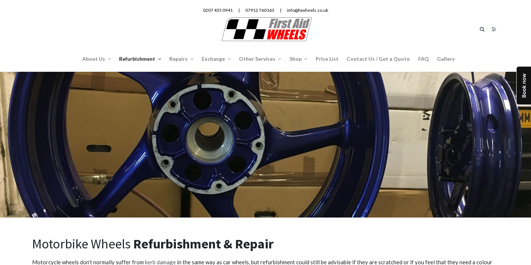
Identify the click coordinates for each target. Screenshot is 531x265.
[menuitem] (327, 58)
